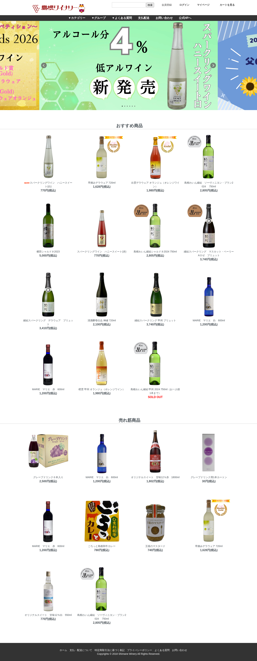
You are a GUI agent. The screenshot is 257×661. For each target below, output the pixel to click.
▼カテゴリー (76, 17)
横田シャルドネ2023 (48, 251)
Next (213, 65)
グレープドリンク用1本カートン (209, 477)
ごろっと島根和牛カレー (101, 546)
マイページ (201, 4)
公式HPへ (185, 17)
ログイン (181, 4)
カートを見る (225, 4)
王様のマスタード (155, 546)
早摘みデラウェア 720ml (101, 182)
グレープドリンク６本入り (48, 477)
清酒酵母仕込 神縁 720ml (102, 320)
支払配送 (143, 17)
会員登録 (164, 4)
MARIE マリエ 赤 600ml (48, 389)
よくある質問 (162, 650)
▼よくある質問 (122, 17)
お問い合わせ (164, 17)
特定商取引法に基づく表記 (110, 650)
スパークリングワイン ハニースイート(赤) (101, 251)
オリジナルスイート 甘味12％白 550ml (48, 615)
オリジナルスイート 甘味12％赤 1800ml (155, 477)
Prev (44, 65)
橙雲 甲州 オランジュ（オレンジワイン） (102, 389)
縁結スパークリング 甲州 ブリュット (155, 320)
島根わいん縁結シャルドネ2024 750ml (155, 251)
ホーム (63, 650)
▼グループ (98, 17)
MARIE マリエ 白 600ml (209, 320)
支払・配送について (81, 650)
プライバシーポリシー (139, 650)
